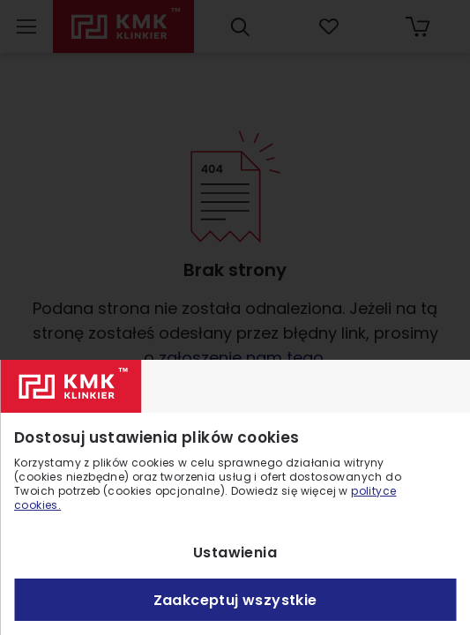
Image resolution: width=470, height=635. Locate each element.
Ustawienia (235, 552)
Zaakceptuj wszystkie (235, 600)
